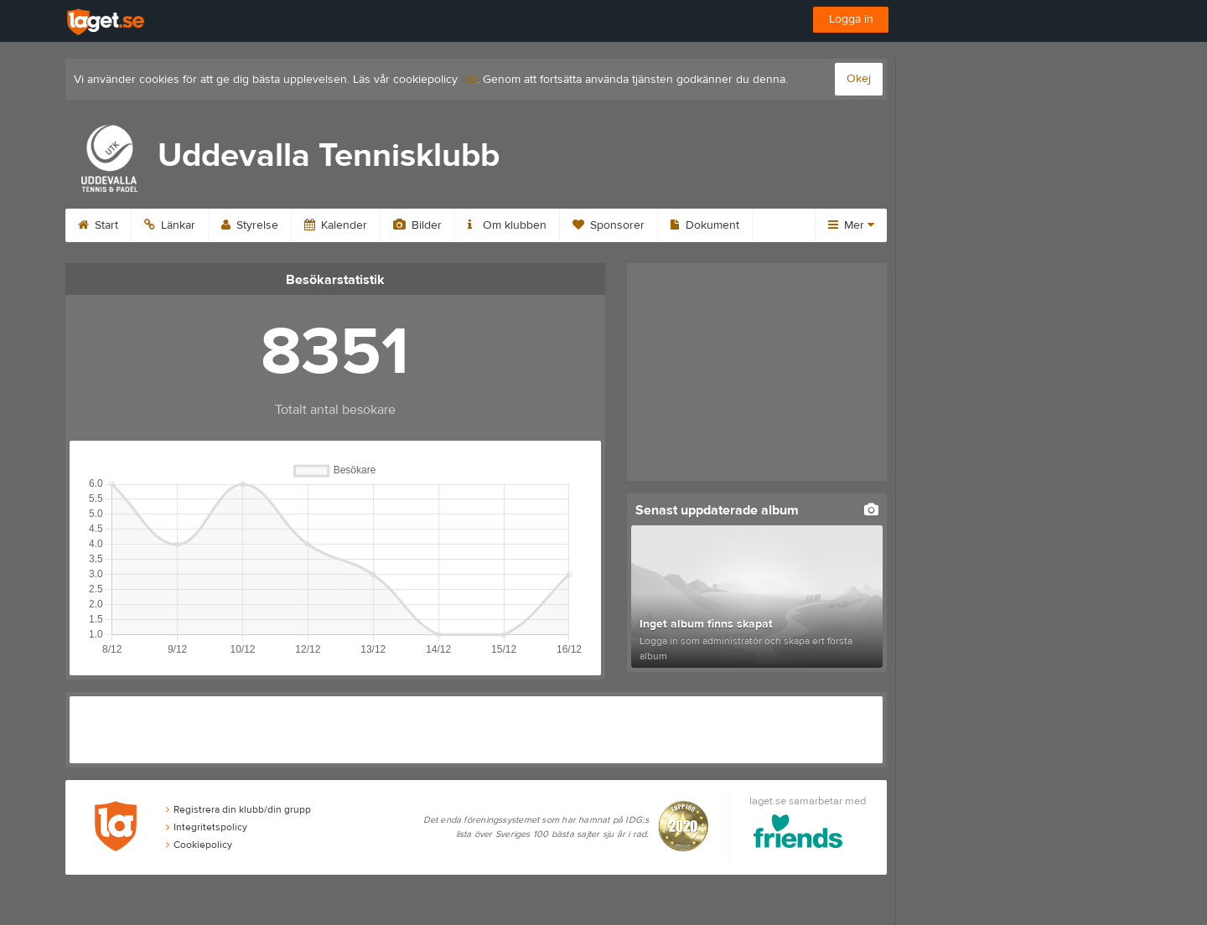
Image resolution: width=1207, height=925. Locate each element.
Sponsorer (608, 225)
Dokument (705, 225)
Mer (851, 225)
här (469, 79)
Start (98, 225)
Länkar (169, 225)
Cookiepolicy (199, 844)
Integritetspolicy (206, 827)
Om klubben (507, 225)
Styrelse (249, 225)
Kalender (335, 225)
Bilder (417, 225)
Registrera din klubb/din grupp (238, 809)
